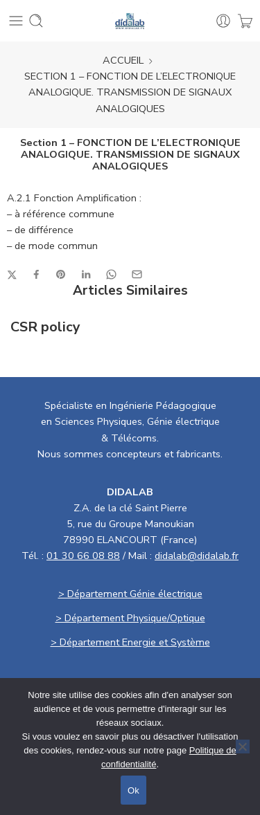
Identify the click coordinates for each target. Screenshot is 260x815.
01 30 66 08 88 (83, 555)
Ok (133, 790)
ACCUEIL (123, 60)
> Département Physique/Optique (130, 618)
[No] (243, 746)
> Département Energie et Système (130, 642)
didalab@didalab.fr (197, 555)
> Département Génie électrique (130, 594)
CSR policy (45, 327)
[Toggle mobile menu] (16, 20)
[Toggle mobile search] (36, 20)
